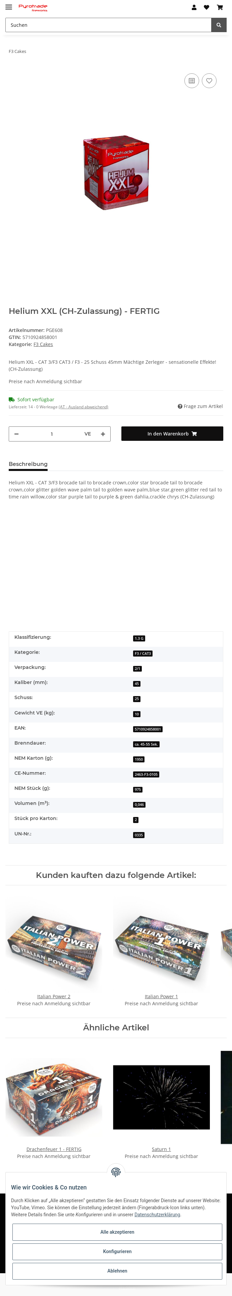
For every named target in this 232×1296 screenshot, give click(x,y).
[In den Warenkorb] (172, 433)
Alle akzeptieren (117, 1232)
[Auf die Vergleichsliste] (191, 80)
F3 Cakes (43, 344)
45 (137, 683)
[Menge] (51, 434)
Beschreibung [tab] (28, 464)
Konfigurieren (117, 1251)
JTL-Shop (127, 1287)
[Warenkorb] (220, 7)
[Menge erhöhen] (103, 434)
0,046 (139, 804)
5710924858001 (148, 729)
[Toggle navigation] (8, 4)
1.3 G (139, 638)
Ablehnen (117, 1271)
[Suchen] (108, 25)
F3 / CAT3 (143, 653)
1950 (139, 759)
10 (137, 714)
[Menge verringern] (16, 434)
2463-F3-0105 (146, 774)
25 (137, 698)
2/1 (137, 668)
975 (138, 789)
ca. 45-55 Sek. (146, 744)
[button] (194, 7)
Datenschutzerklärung (157, 1214)
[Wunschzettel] (206, 7)
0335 (139, 835)
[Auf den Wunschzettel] (209, 80)
